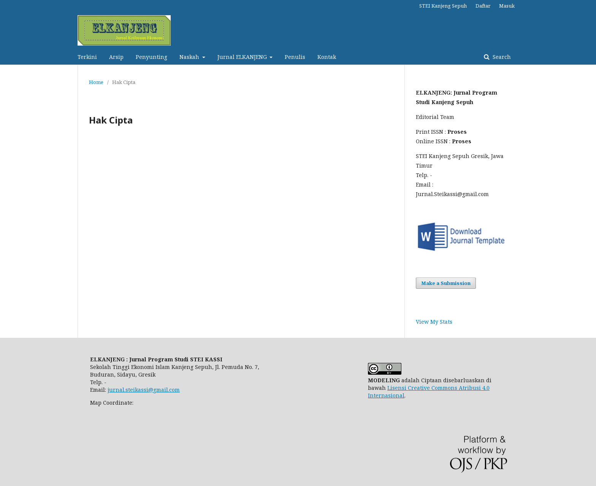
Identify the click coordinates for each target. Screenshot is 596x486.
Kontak (326, 56)
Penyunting (151, 56)
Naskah (190, 56)
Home (96, 82)
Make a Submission (446, 283)
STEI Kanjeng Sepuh (443, 5)
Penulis (295, 56)
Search (501, 56)
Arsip (116, 56)
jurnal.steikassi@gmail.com (144, 389)
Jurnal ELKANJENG (242, 56)
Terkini (87, 56)
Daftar (483, 5)
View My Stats (434, 321)
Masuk (507, 5)
